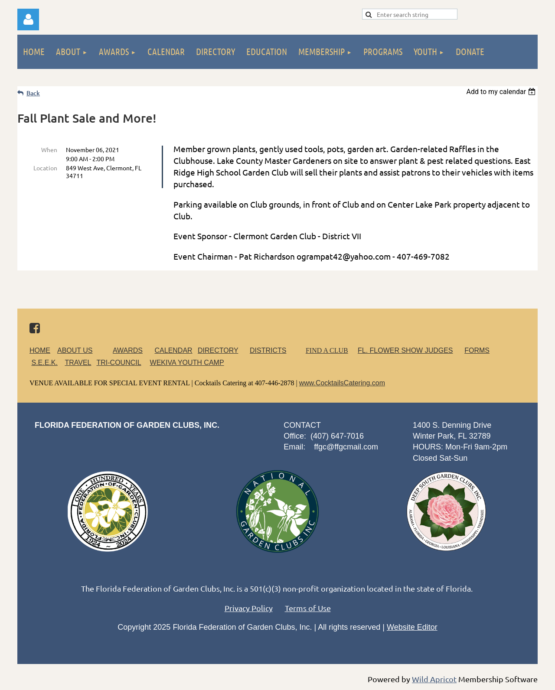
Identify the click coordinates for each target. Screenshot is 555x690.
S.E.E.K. (44, 362)
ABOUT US (75, 350)
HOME (39, 350)
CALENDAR (174, 350)
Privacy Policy (249, 607)
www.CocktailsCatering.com (342, 383)
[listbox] (502, 91)
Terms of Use (308, 607)
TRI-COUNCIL (118, 362)
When (49, 149)
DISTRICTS (268, 350)
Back (33, 93)
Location (45, 168)
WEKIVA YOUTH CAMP (187, 362)
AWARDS (133, 350)
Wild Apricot (434, 678)
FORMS (477, 350)
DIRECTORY (218, 350)
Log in (28, 19)
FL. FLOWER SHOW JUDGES (405, 350)
